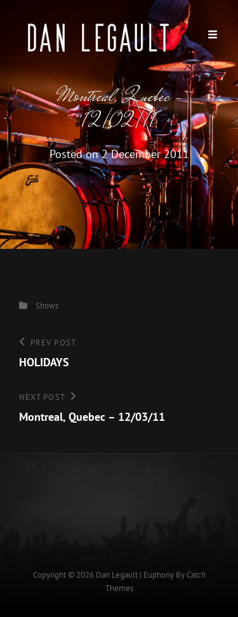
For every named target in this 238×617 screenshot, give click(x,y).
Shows (47, 305)
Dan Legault (117, 574)
